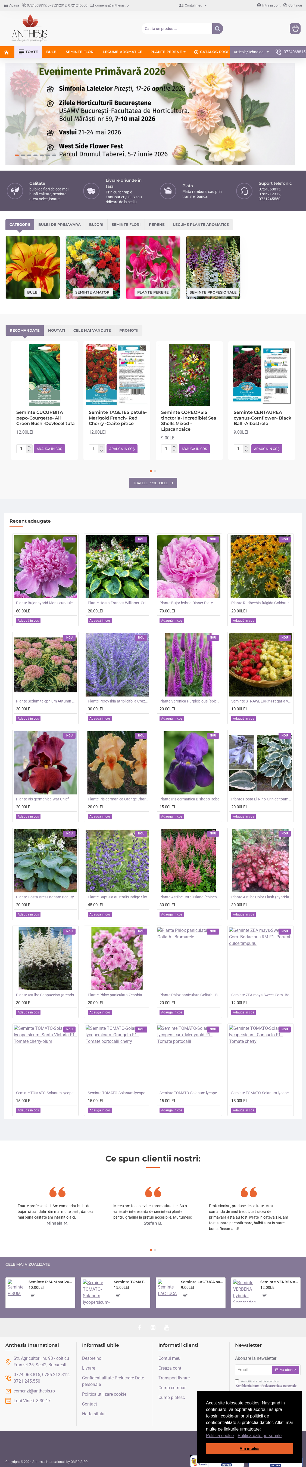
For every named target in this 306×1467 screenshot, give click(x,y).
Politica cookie (220, 1435)
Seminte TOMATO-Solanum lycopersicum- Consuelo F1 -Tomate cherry (261, 1089)
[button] (284, 1436)
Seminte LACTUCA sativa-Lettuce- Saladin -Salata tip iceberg (202, 1278)
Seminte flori (126, 221)
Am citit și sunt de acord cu (266, 1380)
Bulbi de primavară (59, 221)
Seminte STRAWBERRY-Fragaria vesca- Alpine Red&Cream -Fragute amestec (261, 697)
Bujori (96, 221)
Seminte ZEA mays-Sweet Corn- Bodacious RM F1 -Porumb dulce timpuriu (261, 991)
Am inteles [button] (250, 1448)
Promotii (128, 327)
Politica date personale (260, 1435)
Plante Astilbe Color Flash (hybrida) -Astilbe (261, 893)
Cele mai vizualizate (27, 1261)
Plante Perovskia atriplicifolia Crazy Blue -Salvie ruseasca (118, 697)
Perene (157, 221)
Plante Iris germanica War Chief (42, 795)
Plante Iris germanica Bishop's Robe (189, 795)
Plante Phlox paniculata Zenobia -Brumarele (118, 991)
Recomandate (25, 327)
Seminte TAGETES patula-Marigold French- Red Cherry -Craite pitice (118, 414)
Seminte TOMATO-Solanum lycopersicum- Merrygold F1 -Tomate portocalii (190, 1089)
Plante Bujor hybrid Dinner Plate (186, 599)
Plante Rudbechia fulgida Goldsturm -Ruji (261, 599)
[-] (29, 447)
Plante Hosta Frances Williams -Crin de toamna (118, 599)
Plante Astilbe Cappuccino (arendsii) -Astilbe (46, 991)
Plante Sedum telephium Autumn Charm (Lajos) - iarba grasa (46, 697)
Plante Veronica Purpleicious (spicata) (190, 697)
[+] (29, 443)
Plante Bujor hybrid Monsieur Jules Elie (46, 599)
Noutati (56, 327)
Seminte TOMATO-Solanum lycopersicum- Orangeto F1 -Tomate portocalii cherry (118, 1089)
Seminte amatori (93, 288)
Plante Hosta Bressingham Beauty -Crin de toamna (46, 893)
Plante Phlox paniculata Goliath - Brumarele (190, 991)
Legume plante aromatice (201, 221)
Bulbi (33, 288)
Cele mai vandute (92, 327)
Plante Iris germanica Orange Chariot (118, 795)
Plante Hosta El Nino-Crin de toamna (261, 795)
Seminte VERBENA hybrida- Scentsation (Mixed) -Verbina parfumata (279, 1278)
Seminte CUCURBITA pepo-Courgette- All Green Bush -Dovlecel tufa (45, 414)
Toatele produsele (150, 479)
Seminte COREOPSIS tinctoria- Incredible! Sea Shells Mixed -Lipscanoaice (188, 417)
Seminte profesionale (213, 288)
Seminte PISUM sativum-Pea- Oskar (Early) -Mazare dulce (51, 1278)
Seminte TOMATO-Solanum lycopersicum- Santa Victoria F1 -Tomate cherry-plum (46, 1089)
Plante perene (153, 288)
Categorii (20, 221)
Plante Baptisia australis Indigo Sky (117, 893)
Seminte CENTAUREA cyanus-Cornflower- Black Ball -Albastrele (262, 414)
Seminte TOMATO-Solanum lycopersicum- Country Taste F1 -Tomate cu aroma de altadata (131, 1278)
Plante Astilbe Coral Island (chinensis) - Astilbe (190, 893)
